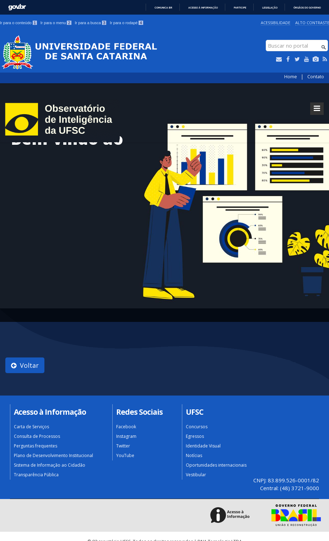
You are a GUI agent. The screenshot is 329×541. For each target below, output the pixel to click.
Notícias (194, 455)
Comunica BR (163, 7)
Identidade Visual (203, 446)
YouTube (125, 455)
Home (290, 77)
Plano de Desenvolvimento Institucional (53, 455)
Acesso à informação (203, 7)
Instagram (126, 436)
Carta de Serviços (31, 427)
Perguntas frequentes (35, 446)
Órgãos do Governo (307, 7)
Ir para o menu (56, 23)
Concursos (196, 427)
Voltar (25, 365)
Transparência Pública (36, 475)
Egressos (195, 436)
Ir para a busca (91, 23)
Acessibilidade (275, 22)
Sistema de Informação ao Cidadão (49, 465)
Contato (315, 77)
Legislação (269, 7)
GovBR (17, 7)
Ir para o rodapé (126, 23)
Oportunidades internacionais (216, 465)
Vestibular (196, 475)
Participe (240, 7)
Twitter (123, 446)
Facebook (126, 427)
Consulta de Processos (37, 436)
